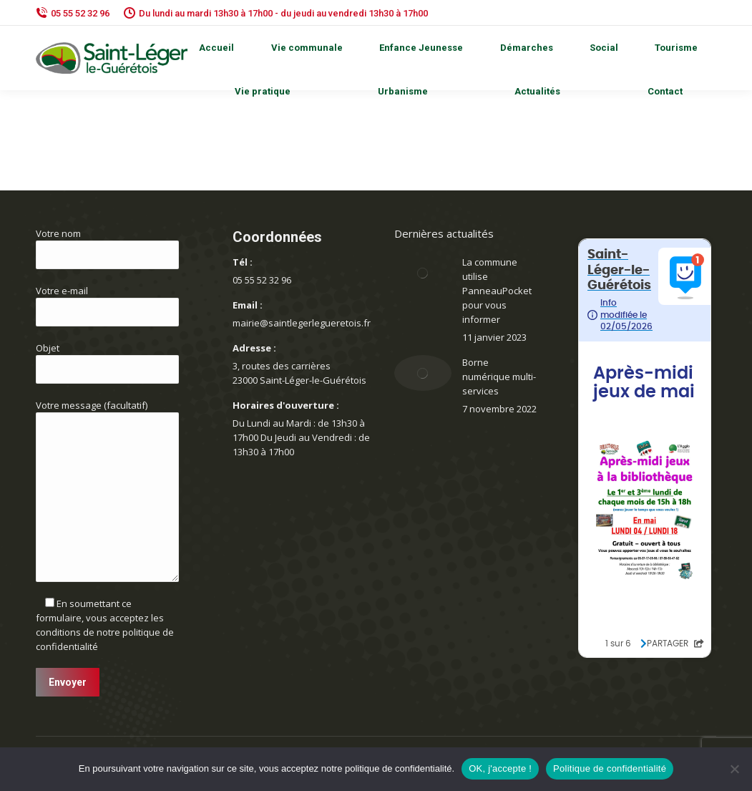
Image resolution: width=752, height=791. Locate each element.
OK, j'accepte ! (500, 768)
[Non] (734, 769)
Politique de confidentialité (609, 768)
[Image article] (422, 273)
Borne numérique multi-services (499, 376)
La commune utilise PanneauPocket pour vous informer (497, 291)
